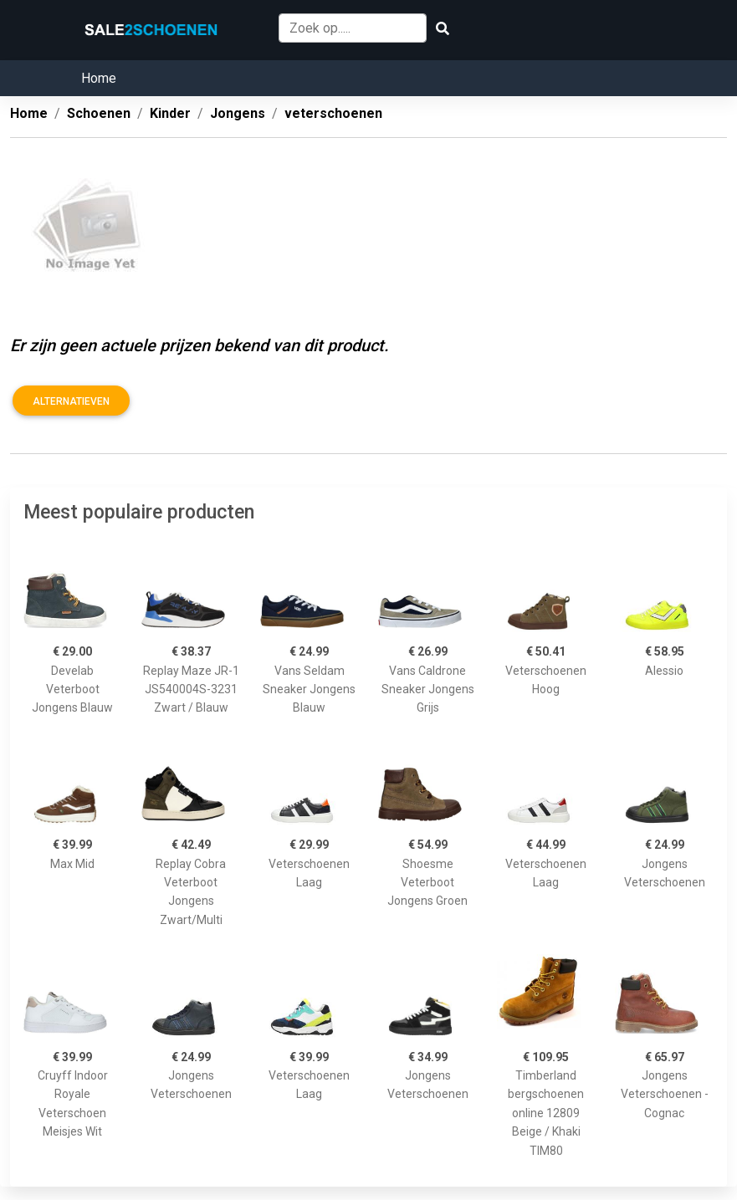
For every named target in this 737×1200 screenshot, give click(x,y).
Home (98, 78)
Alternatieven (71, 401)
